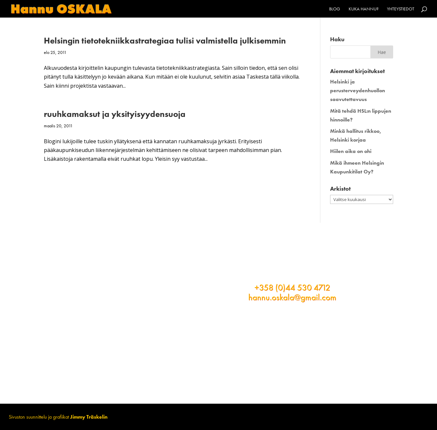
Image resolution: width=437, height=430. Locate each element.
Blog (334, 9)
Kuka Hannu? (364, 9)
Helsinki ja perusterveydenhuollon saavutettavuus (357, 90)
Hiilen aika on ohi (350, 151)
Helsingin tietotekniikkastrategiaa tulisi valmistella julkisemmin (165, 40)
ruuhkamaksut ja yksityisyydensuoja (115, 114)
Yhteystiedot (400, 9)
